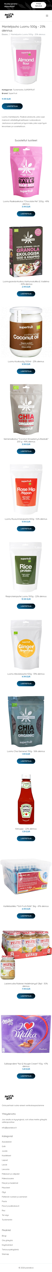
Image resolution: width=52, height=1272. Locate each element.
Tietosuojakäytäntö (10, 1249)
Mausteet (6, 1187)
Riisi (3, 1210)
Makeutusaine (8, 1178)
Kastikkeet (6, 1155)
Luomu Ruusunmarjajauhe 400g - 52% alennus (26, 519)
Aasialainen (7, 1142)
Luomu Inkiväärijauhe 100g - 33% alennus (26, 674)
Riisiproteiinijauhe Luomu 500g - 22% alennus (26, 596)
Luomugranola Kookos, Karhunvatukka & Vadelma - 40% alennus (26, 282)
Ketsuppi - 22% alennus (26, 829)
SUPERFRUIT (29, 90)
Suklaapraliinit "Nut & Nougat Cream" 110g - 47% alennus (26, 1065)
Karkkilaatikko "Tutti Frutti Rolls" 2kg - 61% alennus (26, 906)
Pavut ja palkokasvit (10, 1206)
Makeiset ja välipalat (10, 1174)
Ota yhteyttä (7, 1240)
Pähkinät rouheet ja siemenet (14, 1197)
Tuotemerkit (18, 90)
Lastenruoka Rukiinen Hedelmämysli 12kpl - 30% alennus (26, 984)
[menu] (47, 16)
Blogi (4, 1236)
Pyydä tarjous (38, 5)
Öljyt (4, 1192)
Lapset (5, 1160)
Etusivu (5, 34)
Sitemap (5, 1254)
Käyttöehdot (7, 1245)
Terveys (5, 1215)
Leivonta (5, 1169)
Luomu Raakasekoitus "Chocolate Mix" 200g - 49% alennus (26, 202)
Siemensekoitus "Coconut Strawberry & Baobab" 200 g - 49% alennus (26, 440)
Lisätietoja (12, 106)
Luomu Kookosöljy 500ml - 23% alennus (26, 361)
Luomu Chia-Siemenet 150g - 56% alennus (26, 751)
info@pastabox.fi (9, 1127)
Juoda (4, 1151)
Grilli (3, 1146)
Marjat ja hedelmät (10, 1183)
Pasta (4, 1201)
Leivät (4, 1165)
